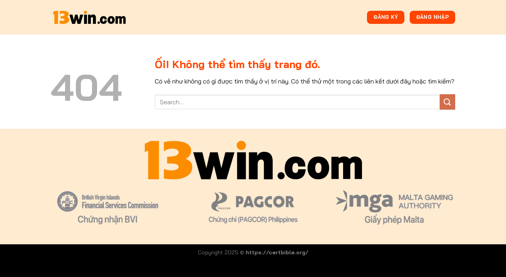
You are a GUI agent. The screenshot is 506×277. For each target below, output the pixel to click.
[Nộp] (447, 101)
